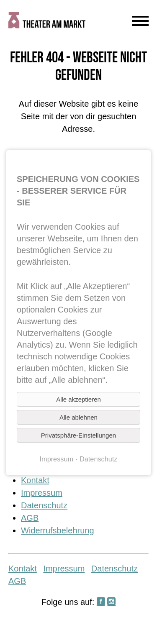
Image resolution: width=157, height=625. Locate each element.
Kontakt (35, 480)
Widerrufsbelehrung (57, 530)
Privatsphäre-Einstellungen (78, 435)
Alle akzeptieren (78, 399)
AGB (30, 518)
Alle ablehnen (78, 417)
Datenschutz (44, 505)
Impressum (41, 492)
